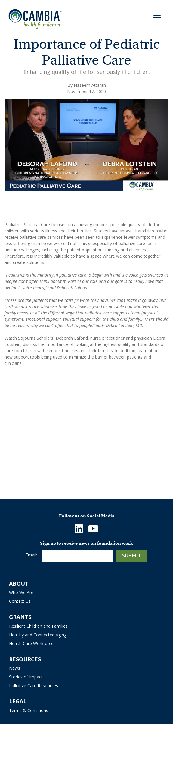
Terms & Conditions (28, 710)
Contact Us (20, 601)
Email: (31, 555)
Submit (131, 555)
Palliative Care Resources (33, 685)
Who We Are (21, 592)
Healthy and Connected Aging (37, 635)
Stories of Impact (26, 677)
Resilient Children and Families (38, 626)
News (14, 668)
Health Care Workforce (31, 643)
